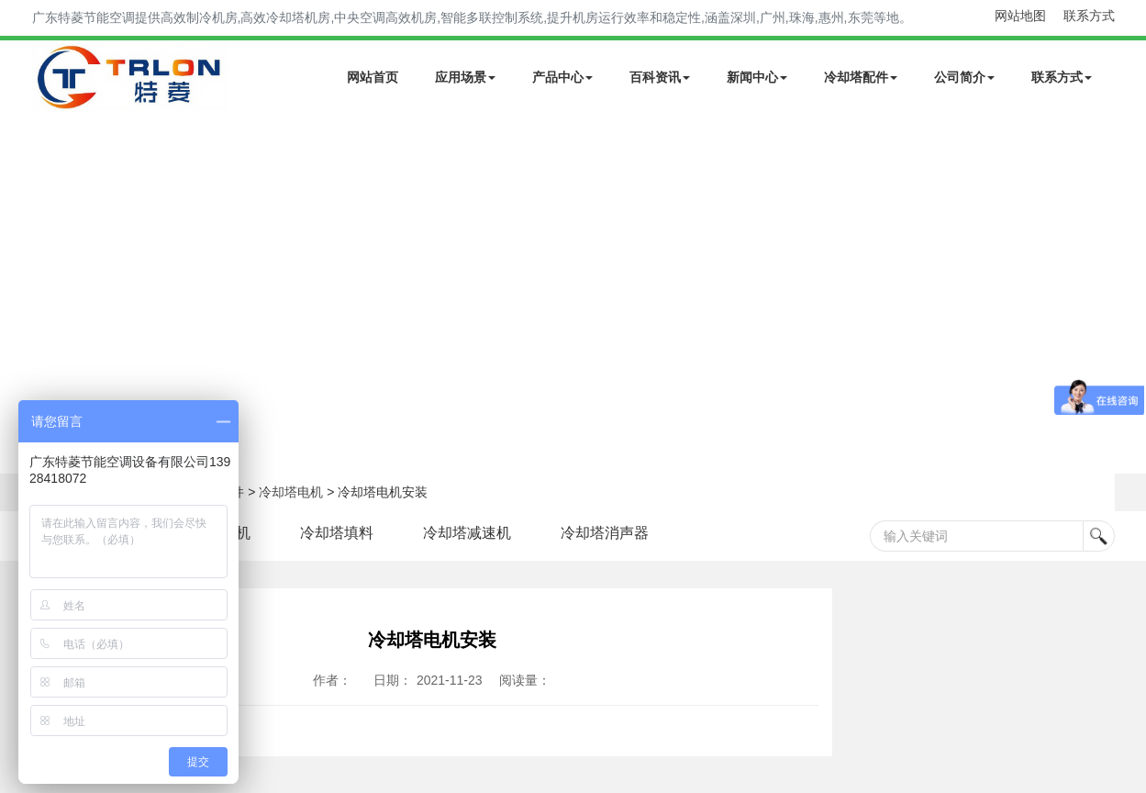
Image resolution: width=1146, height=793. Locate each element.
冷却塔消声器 (605, 533)
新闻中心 (757, 77)
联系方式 (1089, 15)
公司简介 (964, 77)
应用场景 (465, 77)
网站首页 (372, 77)
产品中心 (562, 77)
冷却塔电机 (291, 492)
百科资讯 (659, 77)
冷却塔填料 (336, 533)
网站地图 (1020, 15)
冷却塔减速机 (467, 533)
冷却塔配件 (860, 77)
